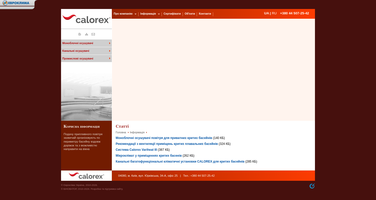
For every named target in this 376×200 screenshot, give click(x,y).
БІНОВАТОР (69, 189)
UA (266, 13)
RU (274, 13)
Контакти (205, 13)
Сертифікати (172, 13)
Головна (121, 132)
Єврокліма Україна (73, 185)
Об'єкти (190, 13)
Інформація (137, 132)
